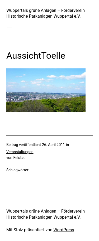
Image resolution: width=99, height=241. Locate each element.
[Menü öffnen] (9, 29)
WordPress (63, 229)
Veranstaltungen (20, 152)
